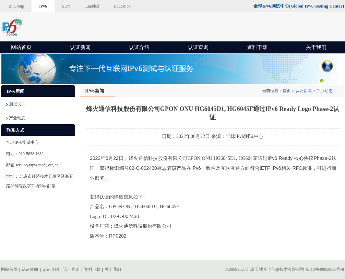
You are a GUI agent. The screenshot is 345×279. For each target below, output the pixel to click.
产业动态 (324, 90)
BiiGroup (16, 6)
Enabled (92, 6)
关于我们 (316, 47)
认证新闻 (80, 47)
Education (122, 6)
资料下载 (257, 47)
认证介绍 (139, 47)
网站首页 (21, 47)
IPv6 (43, 6)
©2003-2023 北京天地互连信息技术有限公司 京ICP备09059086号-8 (284, 269)
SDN (66, 6)
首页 (287, 90)
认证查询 (198, 47)
